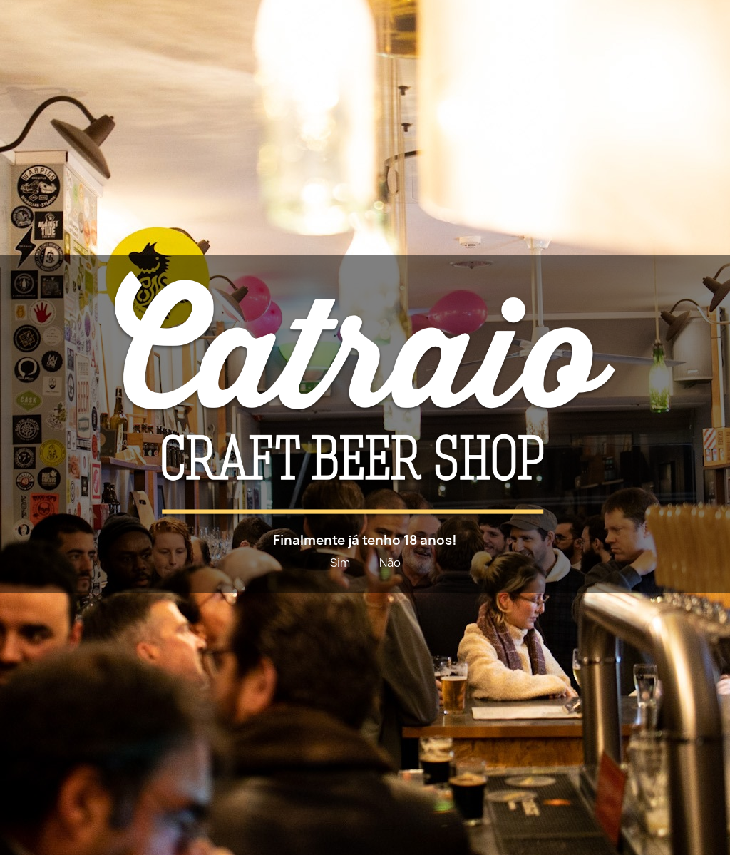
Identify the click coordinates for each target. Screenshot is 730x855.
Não (390, 563)
